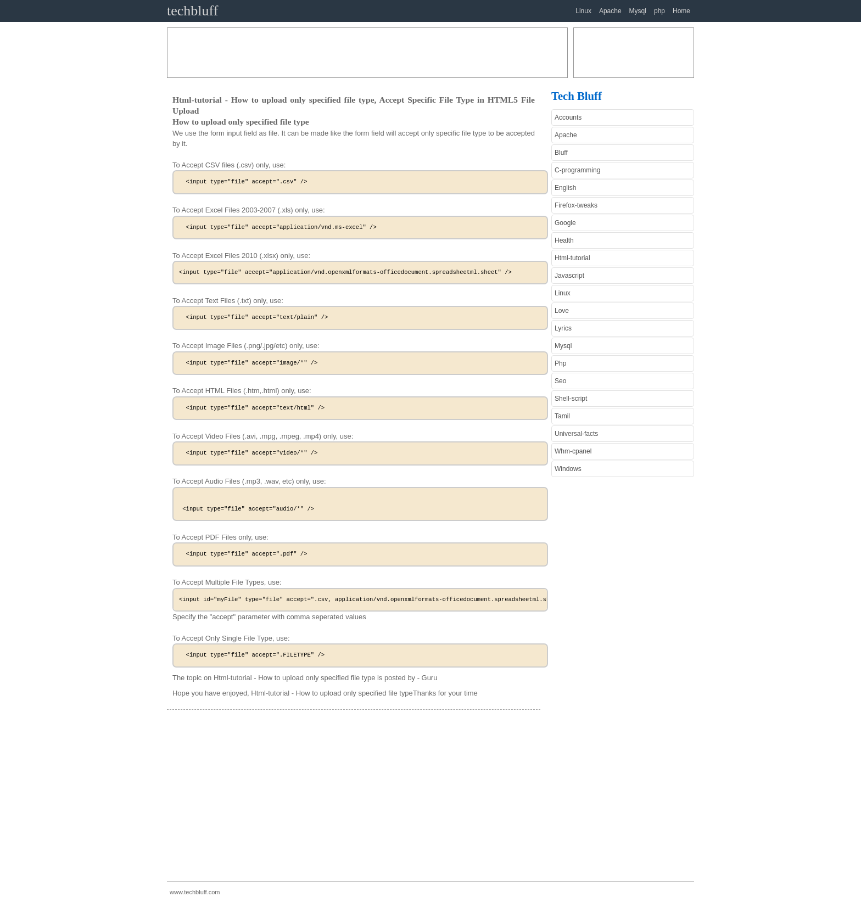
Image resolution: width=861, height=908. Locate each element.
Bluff (561, 152)
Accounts (568, 117)
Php (560, 363)
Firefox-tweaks (576, 205)
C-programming (577, 170)
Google (565, 223)
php (659, 11)
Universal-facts (576, 434)
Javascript (569, 275)
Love (562, 311)
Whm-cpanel (573, 451)
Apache (610, 11)
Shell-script (571, 398)
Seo (560, 381)
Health (564, 240)
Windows (568, 469)
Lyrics (563, 328)
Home (681, 11)
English (565, 188)
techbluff (192, 11)
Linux (583, 11)
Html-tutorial (572, 258)
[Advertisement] (367, 52)
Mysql (637, 11)
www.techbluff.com (195, 892)
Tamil (562, 416)
